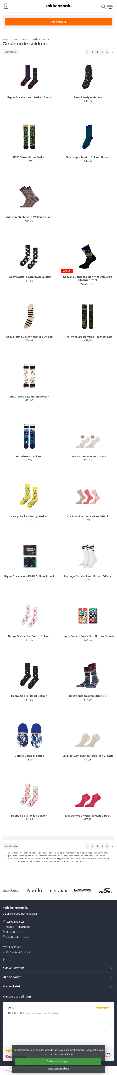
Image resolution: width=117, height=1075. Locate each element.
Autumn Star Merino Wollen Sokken (29, 217)
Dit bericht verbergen (58, 1061)
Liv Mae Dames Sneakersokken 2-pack (88, 755)
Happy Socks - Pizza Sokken (29, 815)
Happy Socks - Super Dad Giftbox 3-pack (88, 636)
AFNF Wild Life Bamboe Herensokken (88, 336)
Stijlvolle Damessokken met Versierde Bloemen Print (87, 278)
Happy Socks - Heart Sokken (29, 696)
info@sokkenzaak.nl (17, 937)
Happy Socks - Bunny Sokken (29, 516)
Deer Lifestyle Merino (88, 97)
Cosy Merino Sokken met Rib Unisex (29, 336)
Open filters (58, 21)
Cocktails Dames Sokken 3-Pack (88, 516)
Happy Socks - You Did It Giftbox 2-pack (29, 576)
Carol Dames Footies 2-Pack (88, 456)
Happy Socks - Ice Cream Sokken (29, 636)
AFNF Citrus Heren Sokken (29, 157)
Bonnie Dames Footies (29, 755)
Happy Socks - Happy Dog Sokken (29, 276)
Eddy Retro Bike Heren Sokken (29, 396)
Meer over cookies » (58, 1068)
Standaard (11, 51)
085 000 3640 (14, 932)
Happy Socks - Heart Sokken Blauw (29, 97)
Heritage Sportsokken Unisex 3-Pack (88, 576)
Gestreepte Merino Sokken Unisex (88, 157)
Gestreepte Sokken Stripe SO (88, 696)
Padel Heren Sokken (29, 456)
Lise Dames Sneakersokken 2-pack (87, 815)
